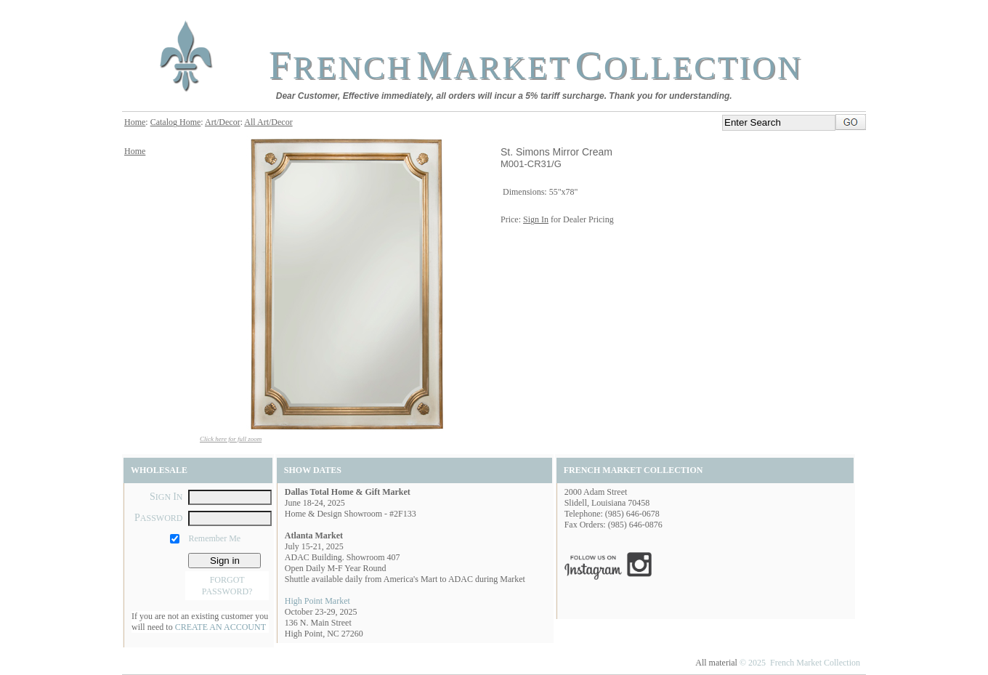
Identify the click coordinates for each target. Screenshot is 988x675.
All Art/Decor (268, 122)
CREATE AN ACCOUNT (220, 627)
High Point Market (317, 601)
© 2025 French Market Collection (800, 663)
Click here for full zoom (231, 438)
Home (134, 122)
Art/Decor (222, 122)
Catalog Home (175, 122)
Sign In (535, 219)
